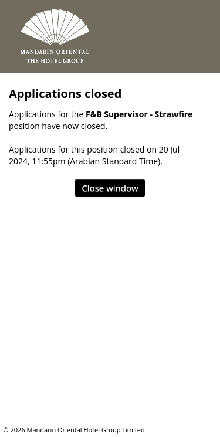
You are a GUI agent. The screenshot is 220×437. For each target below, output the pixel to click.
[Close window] (109, 188)
